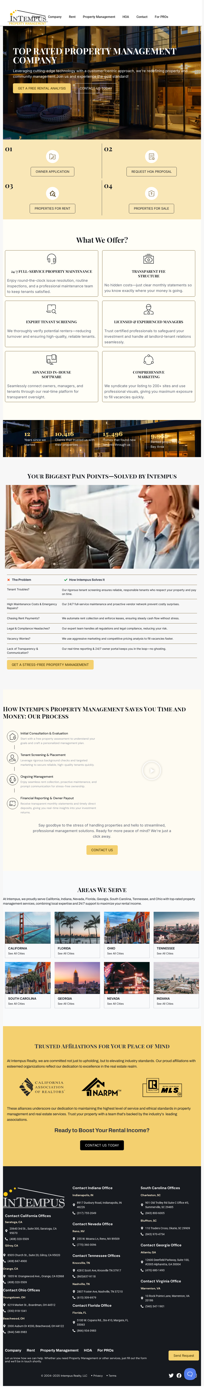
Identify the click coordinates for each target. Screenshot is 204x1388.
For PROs (163, 17)
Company (57, 17)
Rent (74, 17)
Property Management (101, 17)
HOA (128, 17)
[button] (152, 771)
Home (38, 17)
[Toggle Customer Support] (190, 1374)
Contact (143, 17)
